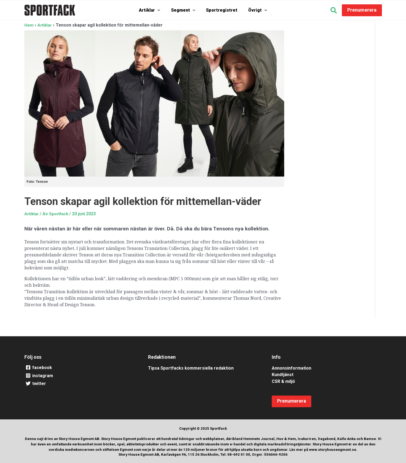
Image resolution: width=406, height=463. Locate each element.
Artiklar (153, 10)
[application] (161, 10)
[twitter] (79, 383)
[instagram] (79, 375)
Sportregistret (220, 10)
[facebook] (79, 367)
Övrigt (253, 10)
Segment (184, 10)
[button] (333, 11)
